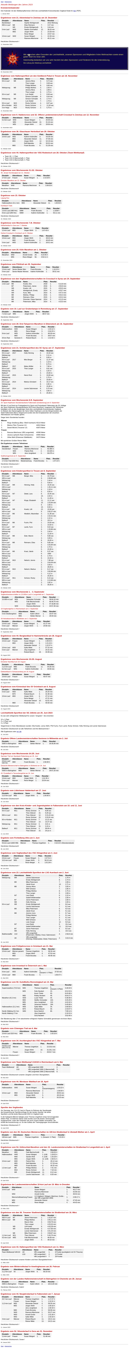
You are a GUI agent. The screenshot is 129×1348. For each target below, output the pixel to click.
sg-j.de (19, 731)
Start (2, 2)
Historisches (8, 2)
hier (74, 11)
